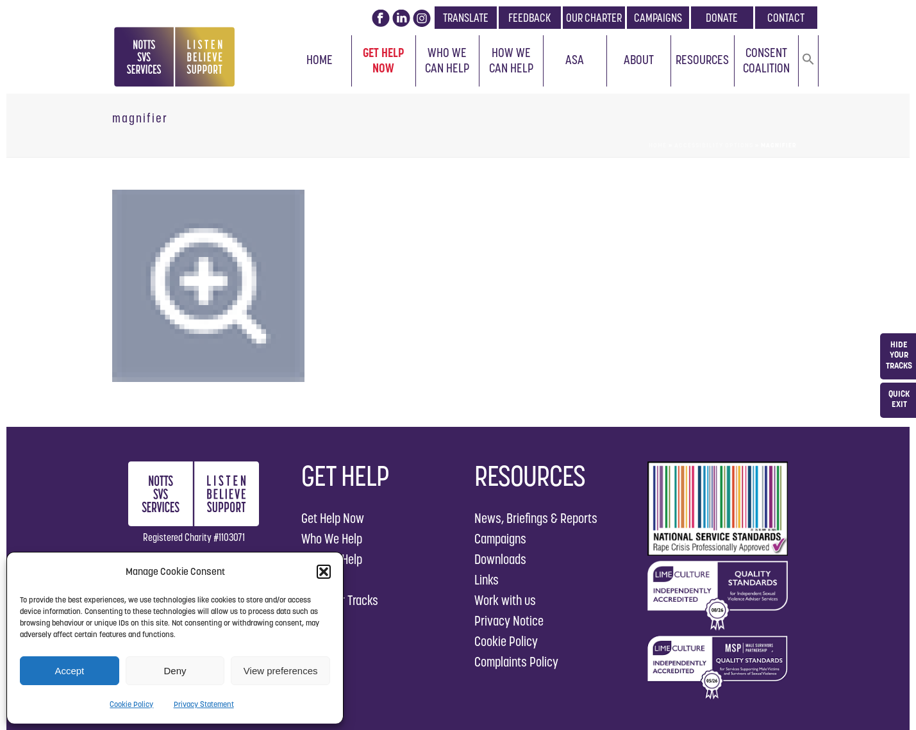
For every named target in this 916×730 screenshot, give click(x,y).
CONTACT (785, 17)
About (639, 59)
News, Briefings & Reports (535, 518)
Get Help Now (383, 60)
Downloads (500, 559)
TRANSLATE (465, 17)
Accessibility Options (713, 145)
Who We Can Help (447, 60)
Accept (69, 670)
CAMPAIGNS (658, 17)
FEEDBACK (529, 17)
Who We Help (331, 538)
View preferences (281, 670)
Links (486, 579)
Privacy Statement (204, 704)
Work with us (505, 600)
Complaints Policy (516, 661)
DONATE (722, 17)
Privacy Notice (509, 620)
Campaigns (500, 538)
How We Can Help (511, 60)
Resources (702, 59)
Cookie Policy (131, 704)
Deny (174, 670)
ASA (574, 59)
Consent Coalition (766, 60)
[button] (323, 571)
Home (319, 59)
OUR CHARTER (594, 17)
